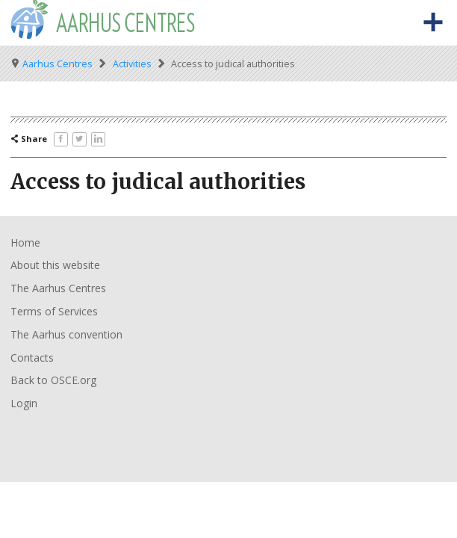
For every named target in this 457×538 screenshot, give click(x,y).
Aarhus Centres (57, 64)
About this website (55, 265)
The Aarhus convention (66, 334)
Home (25, 242)
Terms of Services (54, 311)
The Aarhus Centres (58, 288)
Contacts (32, 357)
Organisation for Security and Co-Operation (58, 438)
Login (23, 403)
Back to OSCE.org (53, 380)
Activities (132, 64)
